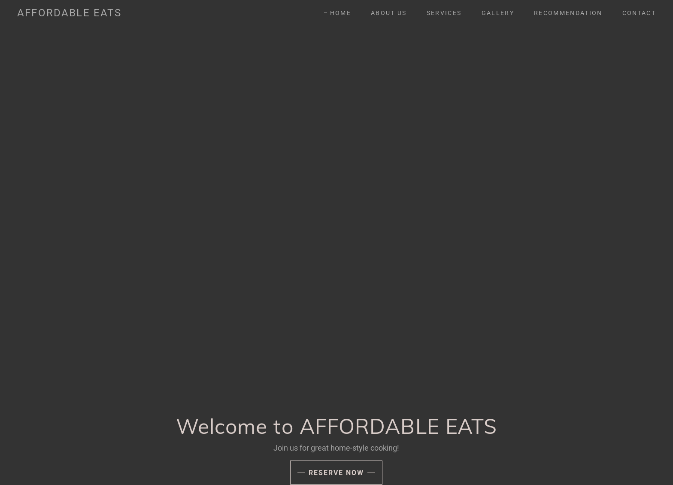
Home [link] (340, 12)
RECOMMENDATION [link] (568, 12)
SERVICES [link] (444, 12)
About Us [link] (389, 12)
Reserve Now (336, 473)
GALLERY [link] (498, 12)
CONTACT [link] (639, 12)
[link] (69, 13)
